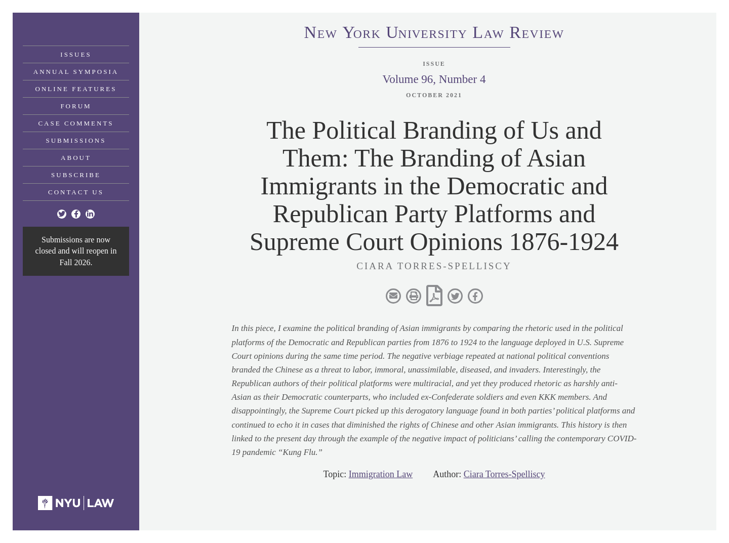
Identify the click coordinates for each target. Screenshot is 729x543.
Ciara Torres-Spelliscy (504, 474)
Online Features (76, 89)
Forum (75, 106)
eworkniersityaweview (434, 33)
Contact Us (76, 192)
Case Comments (75, 123)
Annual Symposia (75, 71)
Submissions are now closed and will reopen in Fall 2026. (76, 251)
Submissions (76, 140)
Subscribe (76, 175)
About (76, 157)
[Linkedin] (90, 214)
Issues (75, 54)
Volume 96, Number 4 (433, 79)
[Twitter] (61, 214)
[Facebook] (75, 214)
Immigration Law (381, 474)
